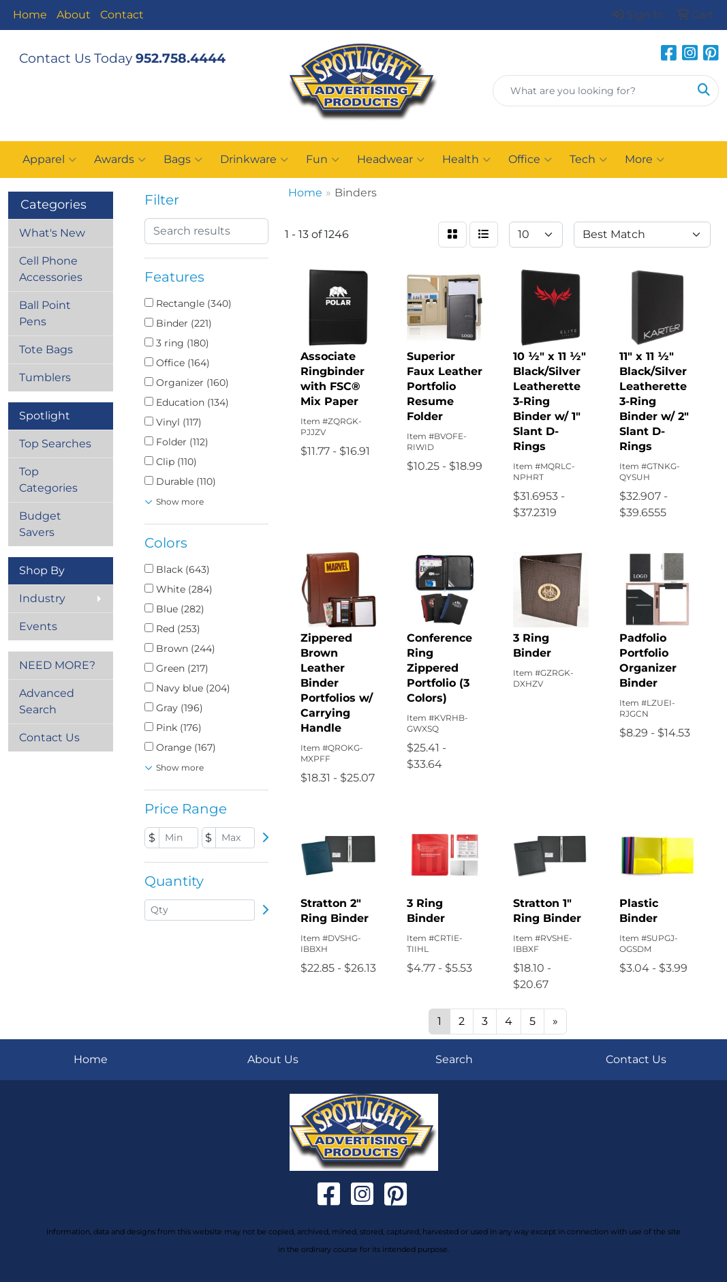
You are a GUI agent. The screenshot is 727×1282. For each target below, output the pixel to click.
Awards (120, 159)
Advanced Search (46, 701)
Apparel (49, 159)
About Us (272, 1059)
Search (454, 1059)
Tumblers (45, 377)
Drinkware (254, 159)
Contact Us (49, 737)
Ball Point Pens (45, 313)
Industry (42, 598)
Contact (122, 14)
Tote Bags (46, 349)
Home (30, 14)
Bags (183, 159)
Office (530, 159)
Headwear (390, 159)
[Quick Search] (591, 90)
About (74, 14)
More (644, 159)
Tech (588, 159)
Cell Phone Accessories (50, 269)
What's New (52, 232)
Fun (322, 159)
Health (466, 159)
